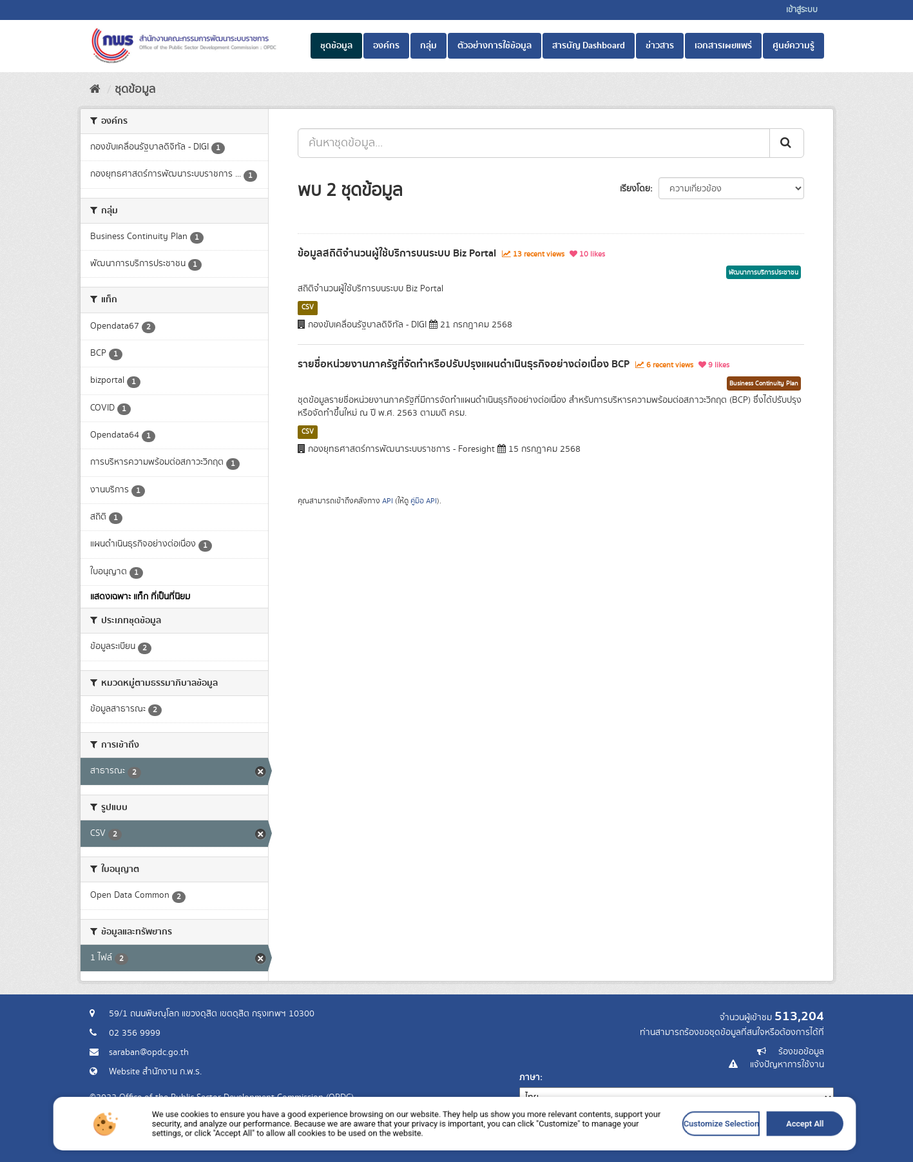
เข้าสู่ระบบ (802, 10)
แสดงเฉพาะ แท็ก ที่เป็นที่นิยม (140, 596)
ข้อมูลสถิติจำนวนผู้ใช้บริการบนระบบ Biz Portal (397, 253)
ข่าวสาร (660, 46)
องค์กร (386, 46)
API (387, 501)
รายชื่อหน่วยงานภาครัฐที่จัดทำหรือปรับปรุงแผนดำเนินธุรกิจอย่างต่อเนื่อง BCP (463, 364)
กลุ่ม (428, 46)
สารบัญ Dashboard (588, 46)
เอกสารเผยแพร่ (723, 46)
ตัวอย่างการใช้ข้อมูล (494, 46)
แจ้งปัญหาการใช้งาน (787, 1064)
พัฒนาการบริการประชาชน (763, 272)
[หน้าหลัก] (95, 89)
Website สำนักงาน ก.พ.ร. (155, 1071)
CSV (308, 307)
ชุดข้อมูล (336, 46)
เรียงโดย (635, 188)
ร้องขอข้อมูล (801, 1051)
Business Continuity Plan (763, 383)
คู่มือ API (423, 501)
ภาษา (529, 1077)
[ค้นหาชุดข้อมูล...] (534, 143)
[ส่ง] (786, 143)
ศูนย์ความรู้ (793, 46)
